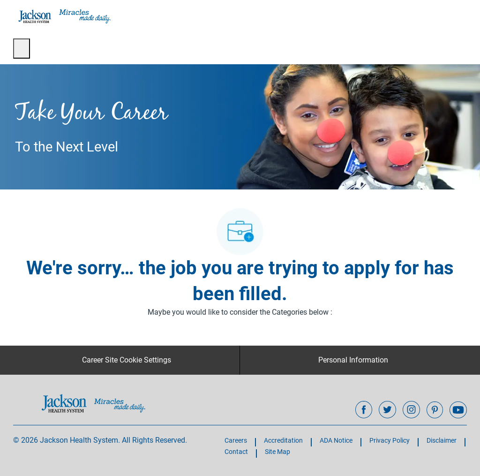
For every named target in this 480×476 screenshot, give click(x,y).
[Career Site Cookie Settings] (126, 360)
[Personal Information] (353, 360)
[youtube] (458, 409)
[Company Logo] (64, 16)
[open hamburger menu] (21, 48)
